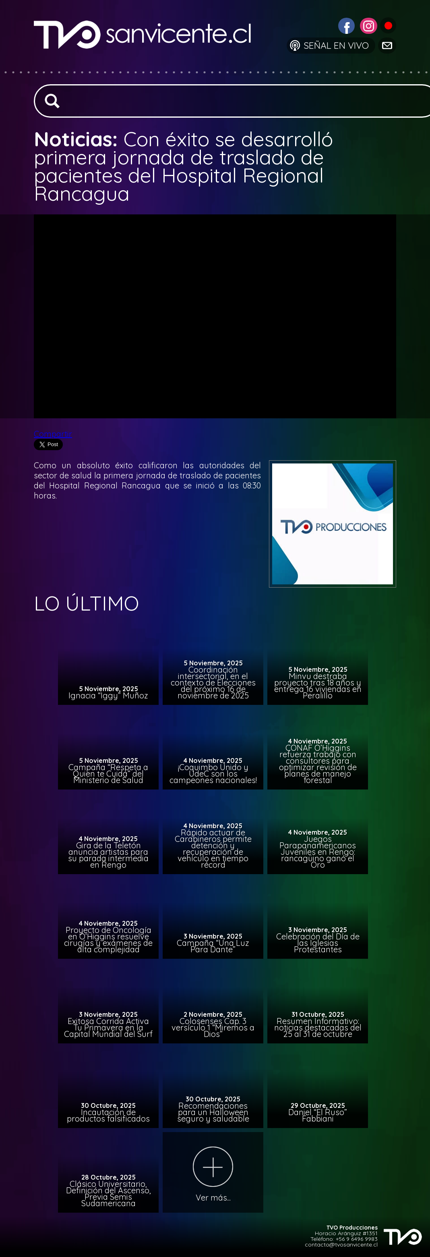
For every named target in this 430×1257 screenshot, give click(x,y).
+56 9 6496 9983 (357, 1238)
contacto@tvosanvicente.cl (341, 1244)
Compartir (53, 434)
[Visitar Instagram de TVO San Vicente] (367, 24)
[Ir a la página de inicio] (149, 66)
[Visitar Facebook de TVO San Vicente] (345, 24)
